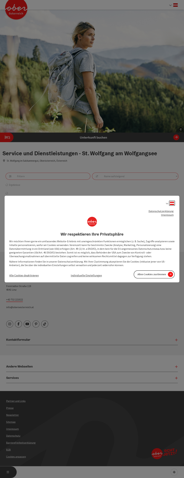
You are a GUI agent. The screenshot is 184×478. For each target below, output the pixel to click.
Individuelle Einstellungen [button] (86, 275)
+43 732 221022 (14, 299)
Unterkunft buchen (89, 137)
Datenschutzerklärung (161, 211)
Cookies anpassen (16, 456)
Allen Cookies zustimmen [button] (152, 274)
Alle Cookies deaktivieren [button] (24, 275)
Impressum (167, 214)
